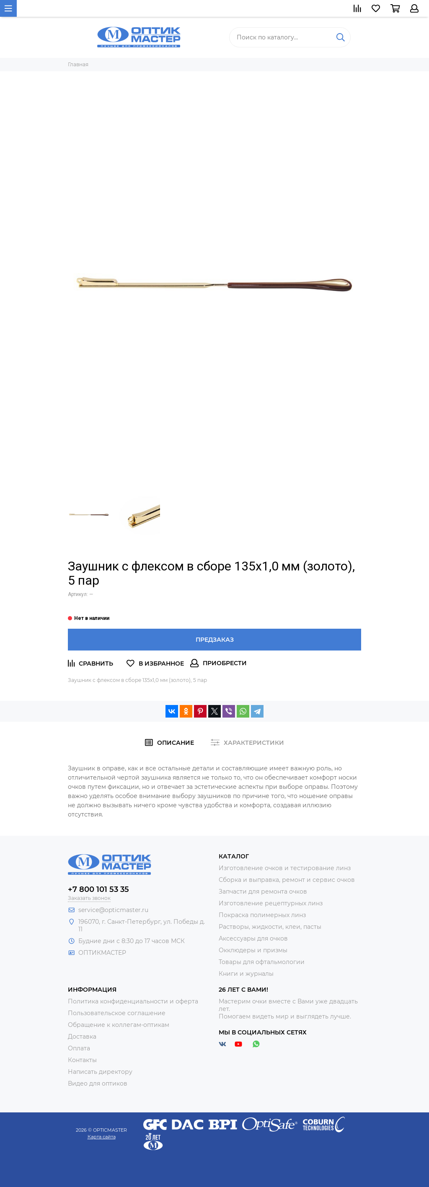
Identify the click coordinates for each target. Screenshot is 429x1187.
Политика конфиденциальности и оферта (133, 1001)
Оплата (79, 1048)
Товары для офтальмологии (262, 962)
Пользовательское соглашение (116, 1013)
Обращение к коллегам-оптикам (118, 1025)
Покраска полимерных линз (262, 915)
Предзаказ (215, 639)
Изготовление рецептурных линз (271, 903)
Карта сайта (102, 1137)
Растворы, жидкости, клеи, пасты (270, 926)
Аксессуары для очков (253, 938)
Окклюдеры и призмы (253, 950)
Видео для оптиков (97, 1083)
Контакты (82, 1060)
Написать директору (100, 1072)
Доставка (82, 1036)
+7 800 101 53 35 (98, 889)
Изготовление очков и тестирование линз (285, 868)
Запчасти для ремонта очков (263, 891)
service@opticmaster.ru (113, 910)
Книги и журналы (246, 973)
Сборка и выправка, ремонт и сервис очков (287, 880)
